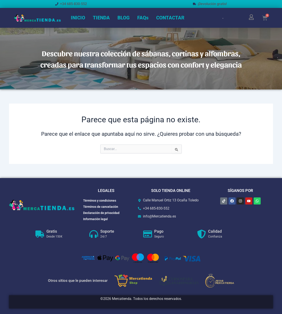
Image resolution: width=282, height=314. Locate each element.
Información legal (95, 219)
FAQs (142, 17)
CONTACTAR (170, 17)
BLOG (123, 17)
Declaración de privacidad (101, 213)
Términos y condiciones (99, 200)
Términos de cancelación (100, 206)
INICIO (78, 17)
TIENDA (101, 17)
